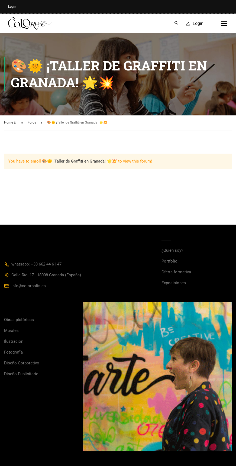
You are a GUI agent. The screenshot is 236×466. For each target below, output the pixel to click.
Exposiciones (173, 282)
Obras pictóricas (19, 319)
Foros (32, 122)
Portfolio (169, 261)
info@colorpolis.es (25, 285)
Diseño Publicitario (21, 373)
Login (12, 7)
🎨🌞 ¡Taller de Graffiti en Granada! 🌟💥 (79, 161)
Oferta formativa (176, 272)
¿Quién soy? (172, 250)
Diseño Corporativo (21, 363)
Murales (11, 330)
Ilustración (13, 341)
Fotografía (13, 352)
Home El (10, 122)
